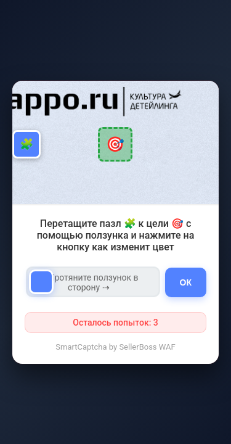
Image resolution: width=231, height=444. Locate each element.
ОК (186, 282)
